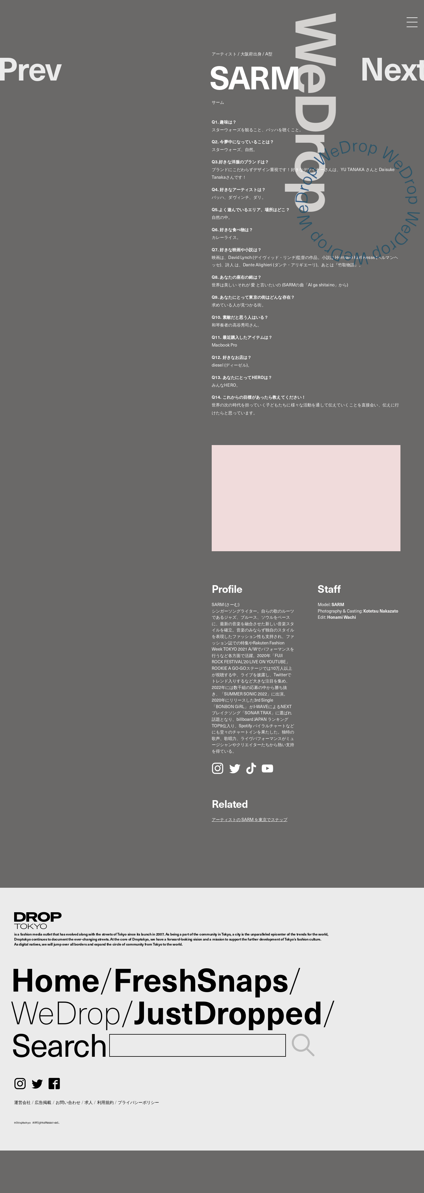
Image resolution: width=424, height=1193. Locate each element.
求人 (89, 1102)
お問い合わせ (68, 1102)
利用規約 (105, 1102)
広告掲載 (43, 1102)
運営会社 (22, 1102)
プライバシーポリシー (138, 1102)
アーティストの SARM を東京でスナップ (249, 819)
